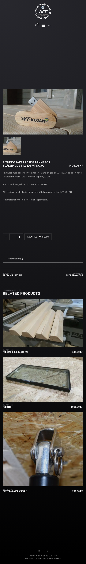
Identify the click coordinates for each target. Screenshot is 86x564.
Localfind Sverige (52, 561)
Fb (39, 550)
